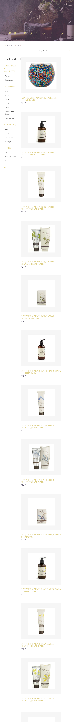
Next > (68, 51)
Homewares (9, 161)
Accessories (9, 118)
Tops (6, 91)
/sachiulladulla (21, 666)
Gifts (7, 148)
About (42, 689)
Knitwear (8, 107)
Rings (7, 133)
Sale (7, 167)
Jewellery (9, 124)
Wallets (7, 76)
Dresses (8, 103)
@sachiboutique (52, 666)
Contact (52, 689)
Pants (7, 99)
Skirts (7, 95)
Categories (31, 689)
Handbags (9, 80)
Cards (7, 153)
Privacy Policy (25, 693)
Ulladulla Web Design (46, 718)
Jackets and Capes (9, 112)
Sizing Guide (49, 693)
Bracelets (8, 129)
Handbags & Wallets (9, 68)
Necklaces (9, 137)
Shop (21, 45)
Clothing (9, 86)
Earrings (8, 141)
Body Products (10, 157)
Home (16, 45)
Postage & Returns (37, 693)
